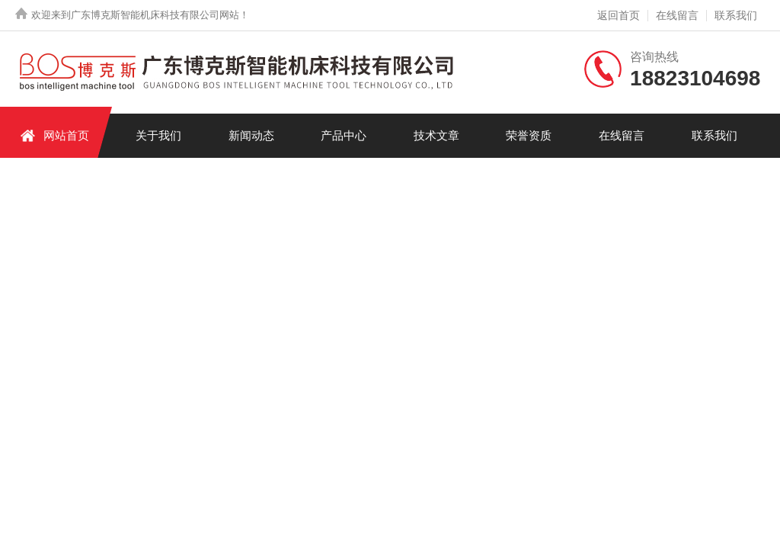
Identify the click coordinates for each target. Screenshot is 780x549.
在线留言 (677, 15)
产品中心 (343, 135)
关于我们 (158, 135)
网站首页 (54, 135)
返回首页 (618, 15)
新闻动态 (251, 135)
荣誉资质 (528, 135)
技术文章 (436, 135)
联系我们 (735, 15)
